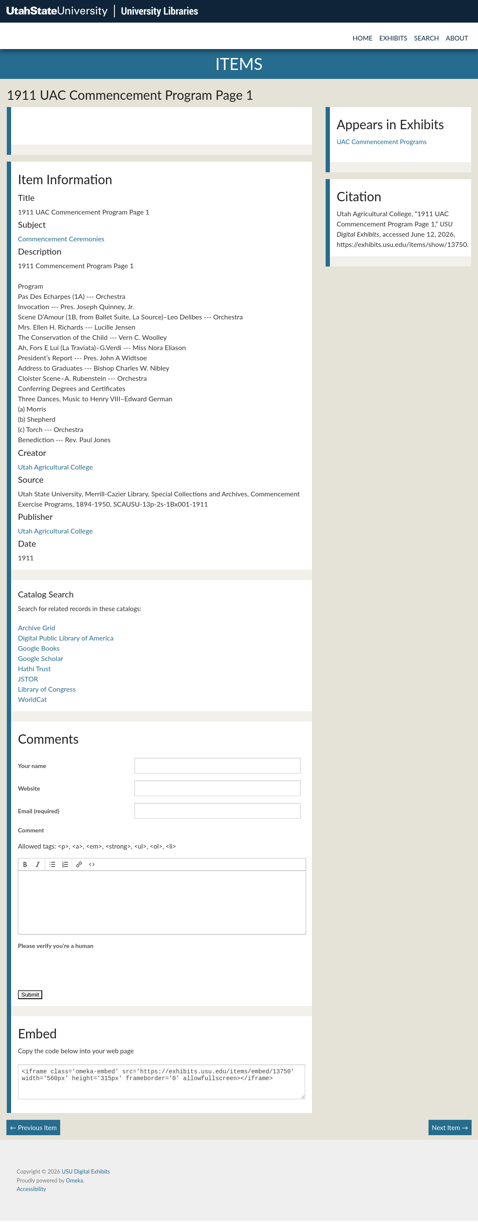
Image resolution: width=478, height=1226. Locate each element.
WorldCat (32, 699)
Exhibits (393, 38)
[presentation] (25, 864)
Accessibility (31, 1194)
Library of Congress (47, 689)
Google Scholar (40, 658)
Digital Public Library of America (66, 638)
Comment (31, 830)
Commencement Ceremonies (61, 239)
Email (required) (38, 810)
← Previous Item (33, 1132)
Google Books (39, 648)
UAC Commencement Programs (382, 141)
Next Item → (450, 1132)
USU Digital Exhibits (85, 1176)
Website (29, 788)
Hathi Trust (34, 668)
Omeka (74, 1185)
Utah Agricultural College (55, 467)
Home (363, 38)
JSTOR (28, 679)
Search (426, 38)
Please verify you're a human (55, 945)
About (457, 38)
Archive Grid (36, 627)
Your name (32, 765)
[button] (25, 864)
